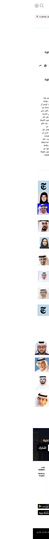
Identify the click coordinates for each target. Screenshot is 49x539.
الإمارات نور (42, 382)
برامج (21, 473)
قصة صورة (30, 488)
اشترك (9, 448)
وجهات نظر (42, 488)
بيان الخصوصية (19, 483)
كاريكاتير (20, 468)
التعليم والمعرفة (31, 473)
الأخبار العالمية (43, 473)
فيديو (32, 479)
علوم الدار (42, 468)
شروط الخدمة (20, 489)
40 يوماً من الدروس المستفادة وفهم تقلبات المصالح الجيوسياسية (34, 347)
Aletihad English (8, 475)
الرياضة (43, 484)
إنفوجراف (31, 484)
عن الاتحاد (19, 478)
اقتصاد (43, 479)
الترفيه (32, 468)
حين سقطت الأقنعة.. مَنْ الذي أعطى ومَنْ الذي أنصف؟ (34, 365)
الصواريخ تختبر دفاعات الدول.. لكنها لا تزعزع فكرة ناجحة (34, 399)
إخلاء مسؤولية (8, 468)
